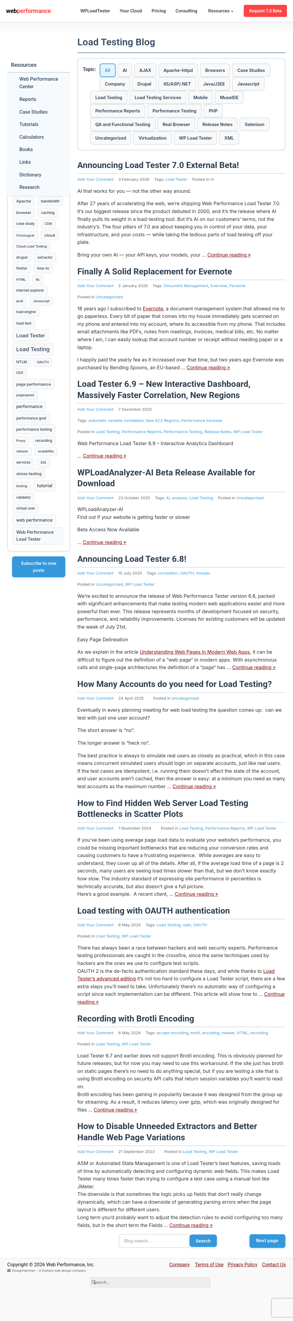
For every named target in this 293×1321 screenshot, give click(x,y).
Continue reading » (229, 275)
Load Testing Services (240, 99)
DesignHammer (23, 1292)
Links (25, 162)
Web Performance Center (38, 83)
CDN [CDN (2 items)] (49, 238)
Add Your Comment (95, 199)
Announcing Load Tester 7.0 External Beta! (158, 185)
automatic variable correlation (116, 440)
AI (129, 70)
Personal (237, 306)
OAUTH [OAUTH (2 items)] (44, 385)
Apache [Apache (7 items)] (24, 201)
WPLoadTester (95, 11)
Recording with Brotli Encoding (135, 1039)
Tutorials (28, 124)
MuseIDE (136, 114)
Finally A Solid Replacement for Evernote (154, 292)
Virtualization (194, 143)
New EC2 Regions (162, 440)
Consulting (186, 11)
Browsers (230, 70)
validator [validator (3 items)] (24, 528)
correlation (168, 593)
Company (160, 85)
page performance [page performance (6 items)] (34, 408)
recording (259, 1053)
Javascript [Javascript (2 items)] (42, 320)
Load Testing (186, 99)
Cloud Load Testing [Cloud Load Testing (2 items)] (32, 262)
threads (203, 593)
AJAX (153, 70)
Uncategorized (148, 143)
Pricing (159, 11)
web (28, 11)
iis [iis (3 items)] (39, 297)
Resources (220, 11)
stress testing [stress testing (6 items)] (29, 503)
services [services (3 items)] (24, 491)
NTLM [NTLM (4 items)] (22, 384)
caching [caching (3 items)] (49, 226)
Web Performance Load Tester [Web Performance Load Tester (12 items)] (35, 568)
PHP (101, 128)
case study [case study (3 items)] (26, 238)
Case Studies (120, 85)
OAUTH (187, 593)
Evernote (219, 306)
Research (29, 187)
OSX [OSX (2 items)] (20, 396)
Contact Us (274, 1286)
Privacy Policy (243, 1286)
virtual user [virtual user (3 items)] (26, 540)
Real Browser (207, 128)
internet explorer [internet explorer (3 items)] (30, 309)
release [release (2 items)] (22, 480)
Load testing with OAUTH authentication (153, 931)
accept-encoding (172, 1053)
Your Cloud (131, 11)
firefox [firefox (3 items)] (22, 285)
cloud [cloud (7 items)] (51, 250)
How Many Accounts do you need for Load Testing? (174, 705)
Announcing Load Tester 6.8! (131, 579)
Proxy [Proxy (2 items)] (21, 468)
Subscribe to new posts (38, 600)
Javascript (145, 99)
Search (202, 1261)
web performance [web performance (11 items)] (35, 552)
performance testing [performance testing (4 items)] (34, 456)
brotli (195, 1053)
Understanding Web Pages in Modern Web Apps (195, 672)
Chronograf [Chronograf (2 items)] (26, 250)
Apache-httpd (189, 70)
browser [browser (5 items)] (24, 226)
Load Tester (176, 199)
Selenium (107, 143)
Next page (266, 1262)
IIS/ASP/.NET (230, 85)
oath (187, 945)
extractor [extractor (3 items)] (46, 274)
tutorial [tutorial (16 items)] (45, 516)
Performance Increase (201, 440)
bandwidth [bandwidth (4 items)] (26, 214)
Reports (27, 99)
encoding (210, 1053)
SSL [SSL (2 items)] (45, 491)
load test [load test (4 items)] (24, 344)
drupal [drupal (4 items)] (22, 273)
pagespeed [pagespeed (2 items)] (25, 420)
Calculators (31, 137)
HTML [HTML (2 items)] (21, 297)
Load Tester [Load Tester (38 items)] (31, 357)
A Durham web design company (62, 1292)
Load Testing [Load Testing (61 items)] (33, 371)
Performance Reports (184, 114)
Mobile (104, 114)
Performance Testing (246, 114)
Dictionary (30, 175)
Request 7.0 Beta (265, 10)
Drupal (193, 85)
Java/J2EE (108, 99)
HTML (242, 1053)
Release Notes (253, 128)
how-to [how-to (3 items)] (44, 285)
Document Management (186, 306)
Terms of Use (209, 1286)
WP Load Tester (241, 143)
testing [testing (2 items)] (22, 516)
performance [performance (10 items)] (30, 431)
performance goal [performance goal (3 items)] (32, 444)
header (228, 1053)
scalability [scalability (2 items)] (47, 480)
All (109, 70)
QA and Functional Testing (150, 128)
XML (102, 157)
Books (26, 149)
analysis (179, 518)
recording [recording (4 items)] (45, 468)
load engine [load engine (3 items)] (26, 332)
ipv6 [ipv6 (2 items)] (20, 320)
